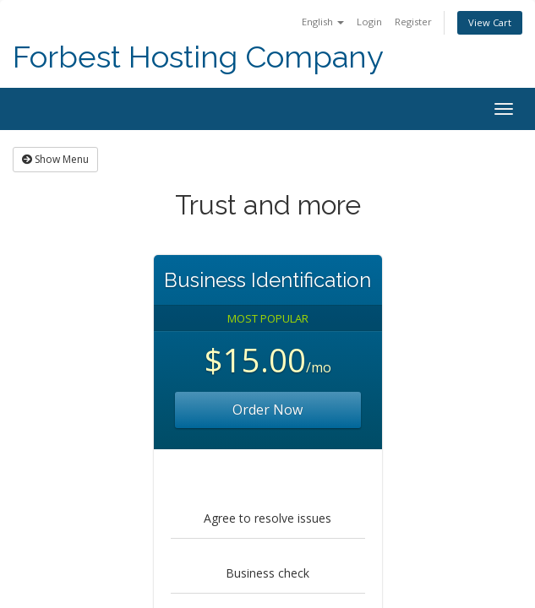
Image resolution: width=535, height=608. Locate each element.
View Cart (489, 22)
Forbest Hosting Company (198, 57)
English (323, 21)
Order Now (267, 409)
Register (413, 21)
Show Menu (55, 159)
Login (369, 21)
